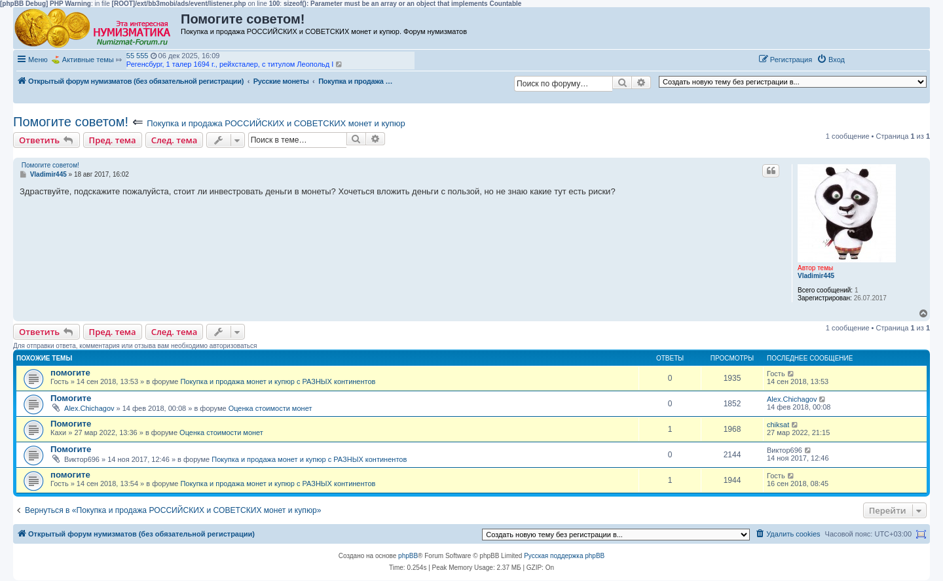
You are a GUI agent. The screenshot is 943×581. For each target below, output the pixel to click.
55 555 (137, 56)
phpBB (408, 555)
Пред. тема (112, 140)
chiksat (778, 425)
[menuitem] (831, 59)
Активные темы (88, 59)
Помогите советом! (70, 121)
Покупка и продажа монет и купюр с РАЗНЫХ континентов (277, 381)
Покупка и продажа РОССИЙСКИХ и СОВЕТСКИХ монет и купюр (276, 123)
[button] (863, 59)
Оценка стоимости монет (270, 408)
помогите (70, 373)
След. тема (174, 140)
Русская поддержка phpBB (564, 555)
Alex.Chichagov (89, 408)
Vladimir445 (816, 275)
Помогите (70, 398)
